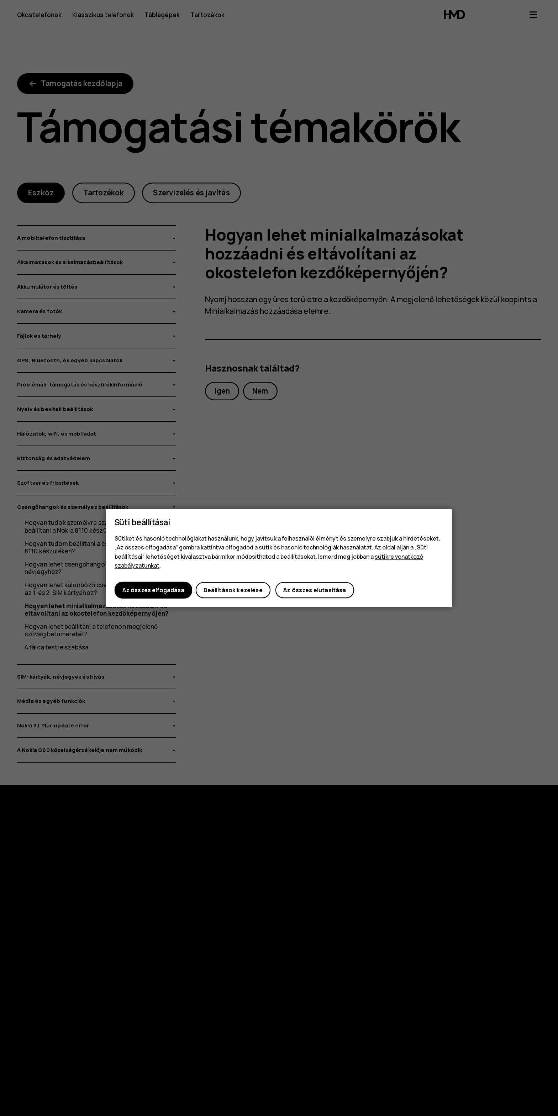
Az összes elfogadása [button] (153, 590)
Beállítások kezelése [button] (233, 590)
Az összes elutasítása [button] (314, 590)
